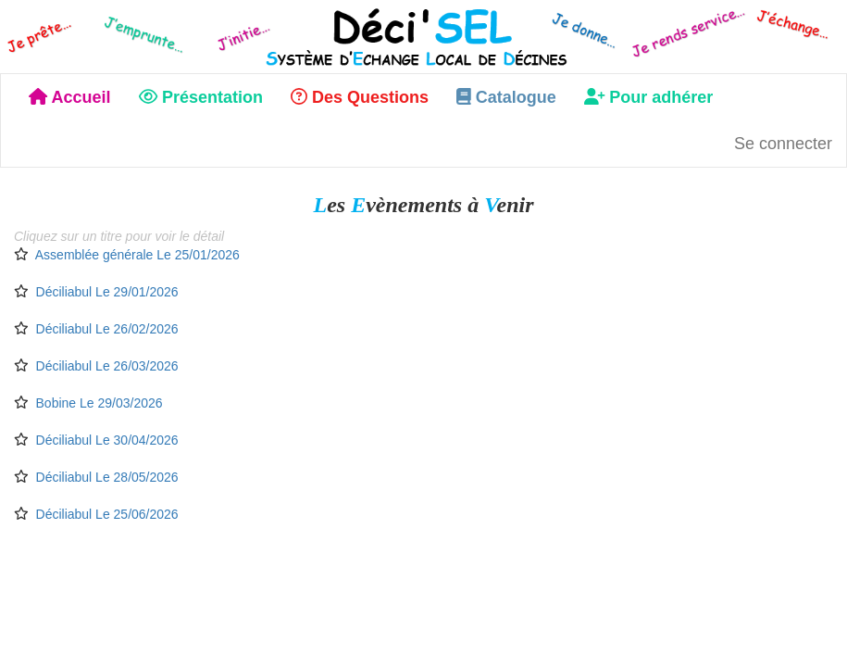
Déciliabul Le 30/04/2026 (107, 440)
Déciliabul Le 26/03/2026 (107, 366)
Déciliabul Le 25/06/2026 (107, 514)
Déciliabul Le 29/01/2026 (107, 291)
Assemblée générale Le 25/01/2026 (137, 254)
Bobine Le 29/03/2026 (99, 403)
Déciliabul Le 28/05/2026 (107, 477)
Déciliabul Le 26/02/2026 (107, 328)
